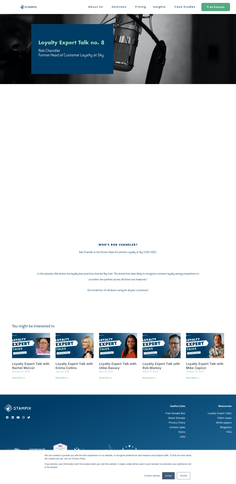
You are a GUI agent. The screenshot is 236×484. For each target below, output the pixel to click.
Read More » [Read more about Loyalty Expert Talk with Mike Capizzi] (192, 377)
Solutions (120, 7)
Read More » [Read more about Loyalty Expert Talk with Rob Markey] (149, 377)
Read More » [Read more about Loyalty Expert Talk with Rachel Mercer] (18, 377)
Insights (160, 7)
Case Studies (184, 7)
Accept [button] (168, 475)
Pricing (140, 7)
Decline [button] (183, 475)
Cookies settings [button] (152, 475)
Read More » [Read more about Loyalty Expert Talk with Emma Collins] (62, 377)
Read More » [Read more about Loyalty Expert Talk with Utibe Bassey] (105, 377)
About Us (96, 7)
